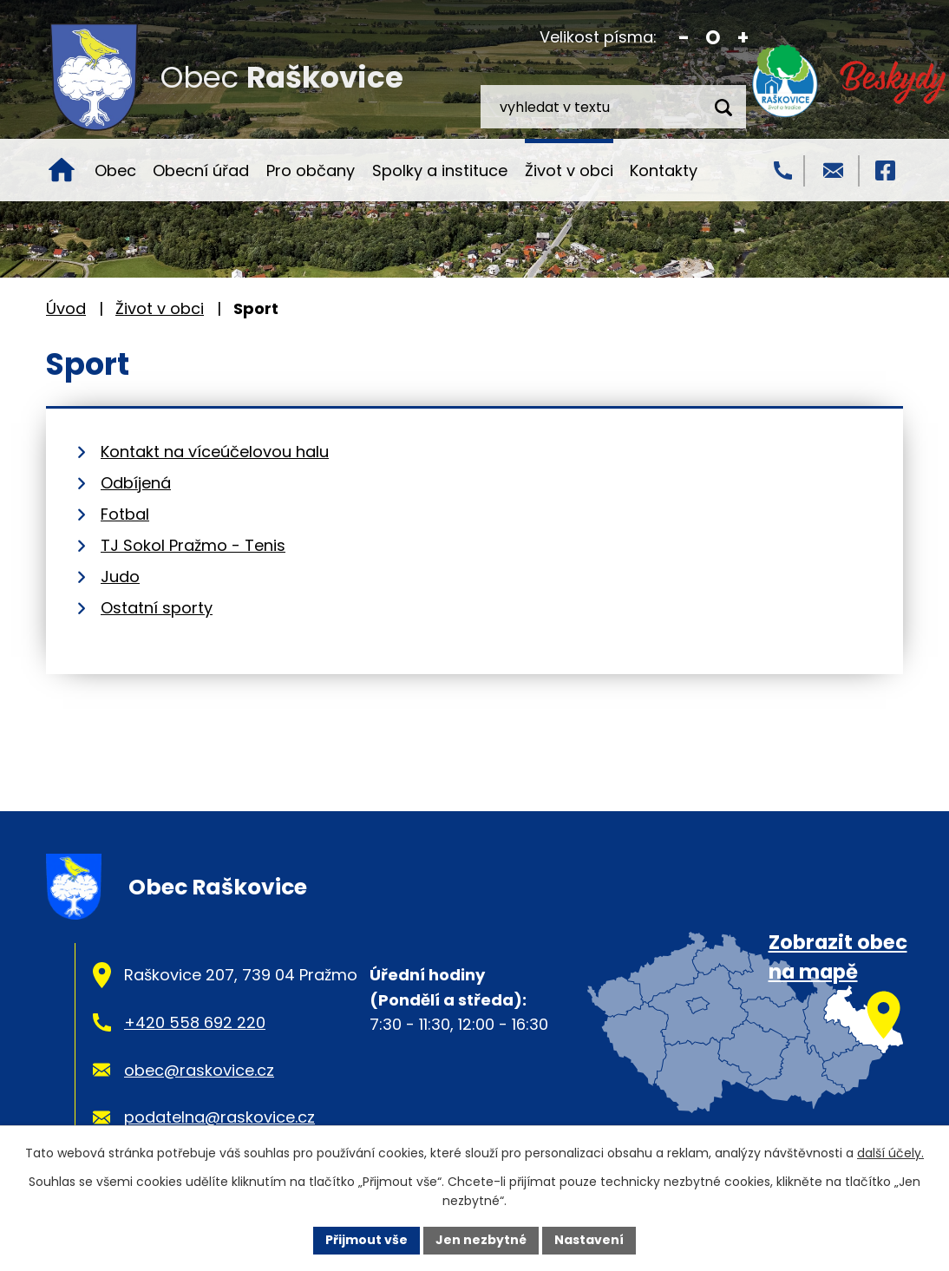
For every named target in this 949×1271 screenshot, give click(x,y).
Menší (684, 37)
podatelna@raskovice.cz (219, 1117)
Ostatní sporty (157, 608)
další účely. (890, 1153)
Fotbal (125, 514)
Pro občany (310, 170)
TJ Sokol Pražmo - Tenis (193, 545)
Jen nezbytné (481, 1239)
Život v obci (569, 170)
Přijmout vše (366, 1239)
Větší (743, 37)
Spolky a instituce (439, 170)
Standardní (713, 37)
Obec (115, 170)
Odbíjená (136, 483)
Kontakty (663, 170)
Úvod (61, 170)
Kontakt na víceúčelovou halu (215, 451)
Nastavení (589, 1239)
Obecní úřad (201, 170)
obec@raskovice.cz (199, 1070)
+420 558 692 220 (194, 1022)
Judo (120, 576)
